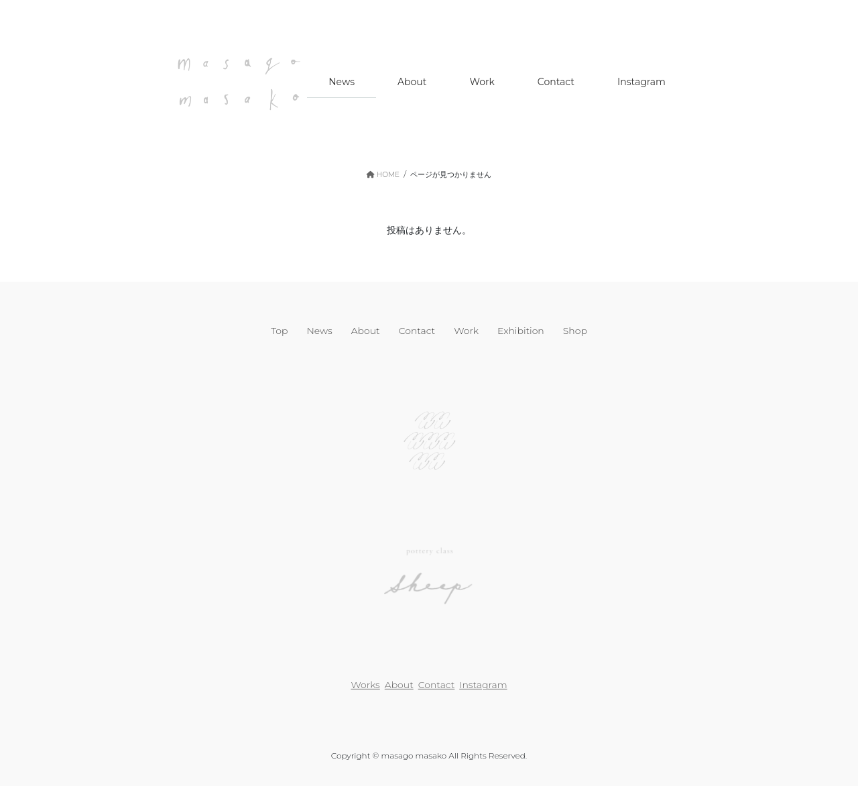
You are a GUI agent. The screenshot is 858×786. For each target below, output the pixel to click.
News (319, 331)
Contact (417, 331)
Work (466, 331)
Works (365, 685)
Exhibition (520, 331)
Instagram (483, 685)
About (365, 331)
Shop (575, 331)
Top (279, 331)
